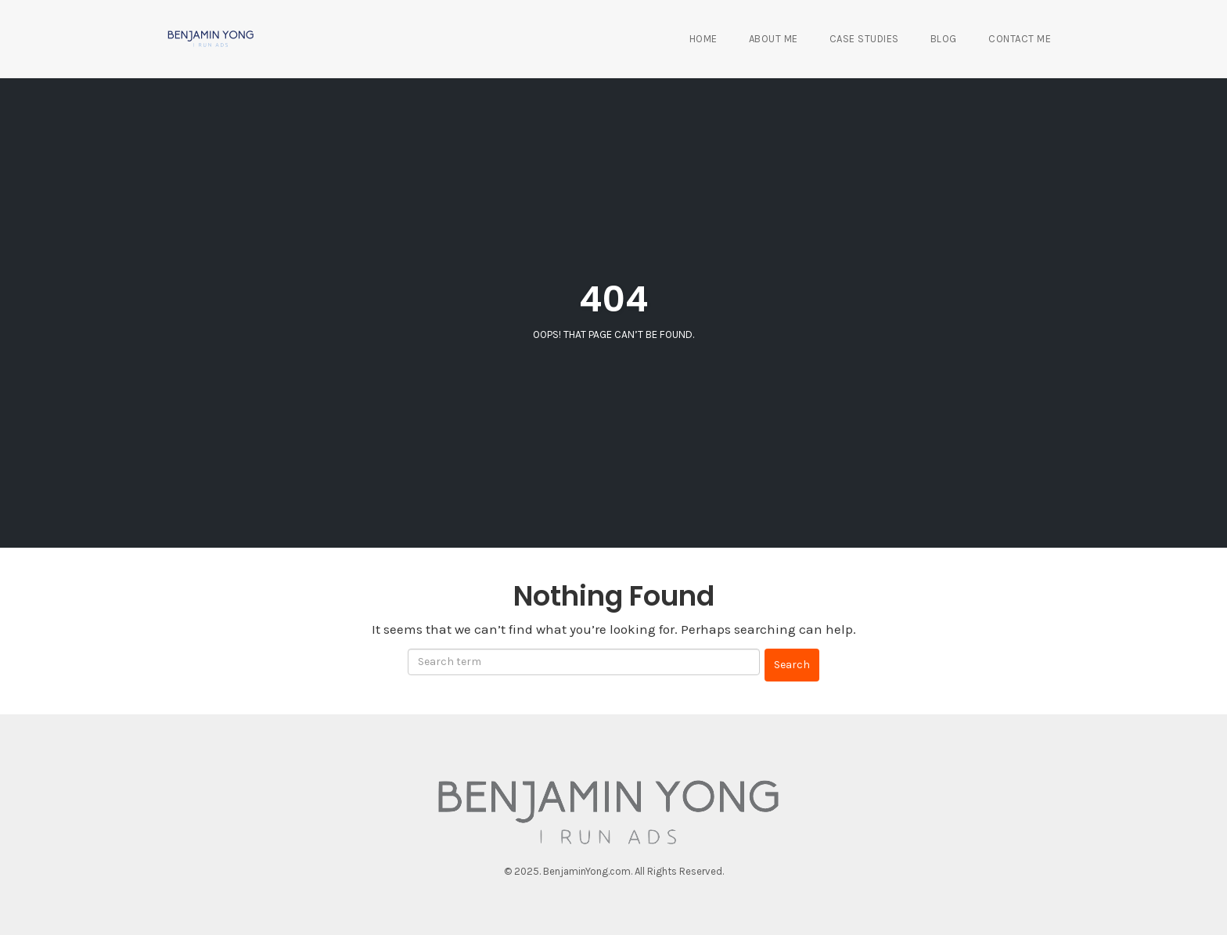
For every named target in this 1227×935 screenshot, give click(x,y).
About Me (773, 39)
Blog (943, 39)
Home (703, 39)
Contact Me (1019, 39)
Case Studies (864, 39)
